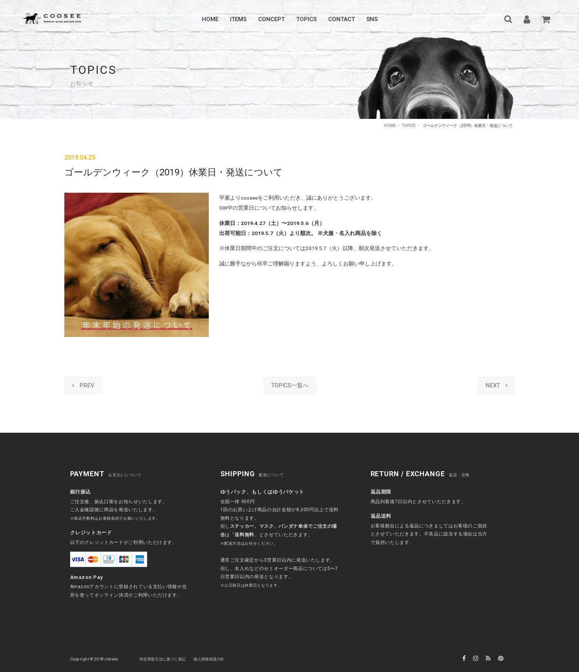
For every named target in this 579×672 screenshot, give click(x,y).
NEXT (496, 385)
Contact (341, 19)
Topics (306, 19)
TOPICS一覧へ (289, 385)
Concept (271, 19)
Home (210, 19)
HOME (390, 125)
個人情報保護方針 (208, 659)
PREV (83, 385)
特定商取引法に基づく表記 (162, 659)
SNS (372, 19)
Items (238, 19)
